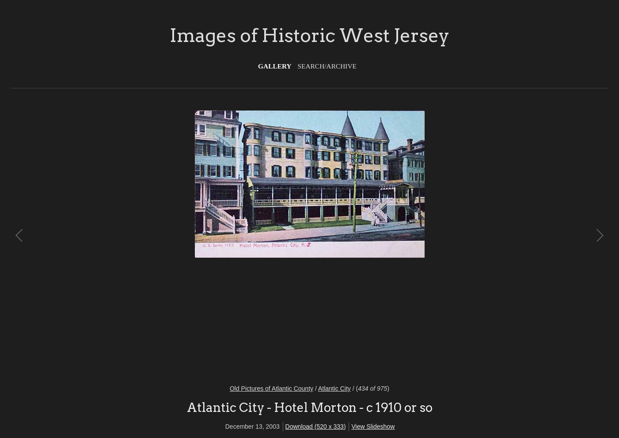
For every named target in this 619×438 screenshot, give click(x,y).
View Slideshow (373, 426)
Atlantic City (334, 388)
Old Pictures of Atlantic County (271, 388)
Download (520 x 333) (315, 426)
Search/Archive (327, 66)
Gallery (275, 66)
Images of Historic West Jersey (309, 35)
